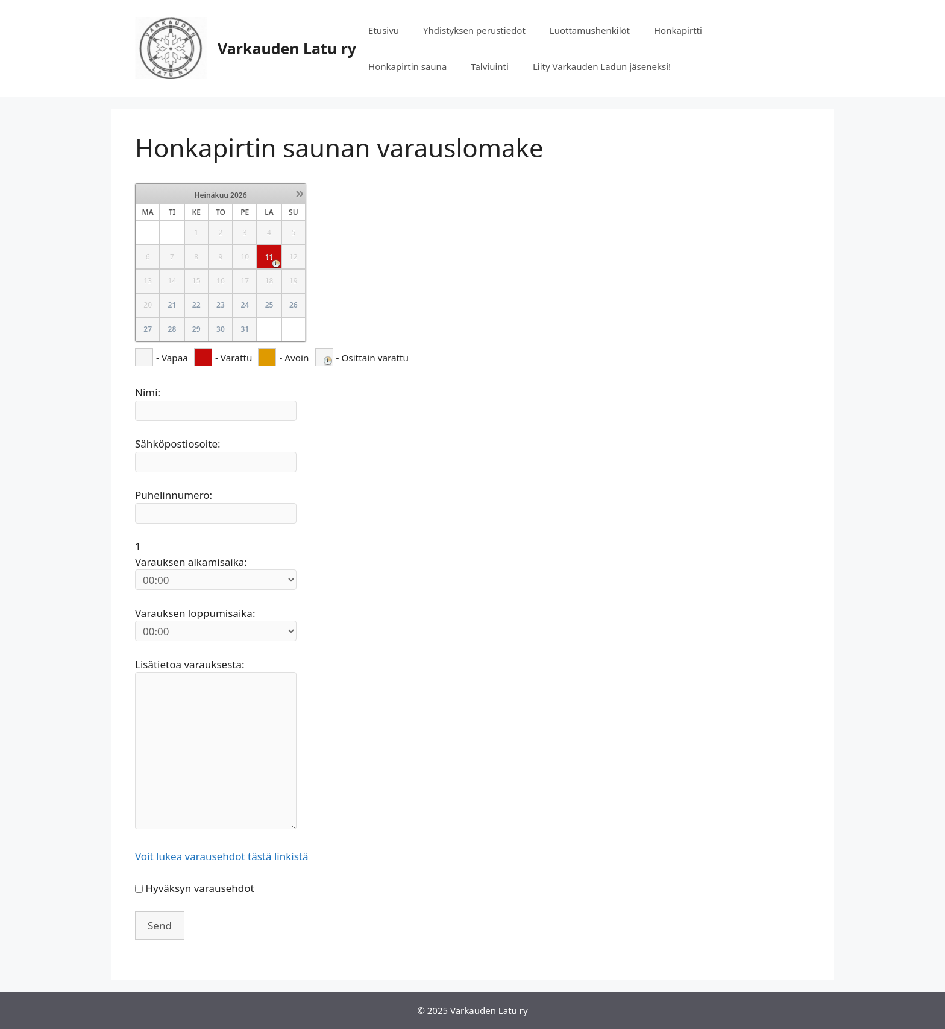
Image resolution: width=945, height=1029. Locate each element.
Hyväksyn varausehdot (199, 888)
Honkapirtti (678, 30)
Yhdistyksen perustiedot (474, 30)
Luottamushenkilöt (590, 30)
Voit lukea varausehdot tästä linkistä (222, 856)
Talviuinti (490, 66)
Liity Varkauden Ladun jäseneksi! (602, 66)
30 (220, 329)
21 (172, 305)
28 (172, 329)
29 (196, 329)
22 (196, 305)
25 (269, 305)
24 (244, 305)
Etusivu (383, 30)
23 (220, 305)
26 (293, 305)
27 (147, 329)
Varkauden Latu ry (287, 48)
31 (244, 329)
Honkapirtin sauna (407, 66)
